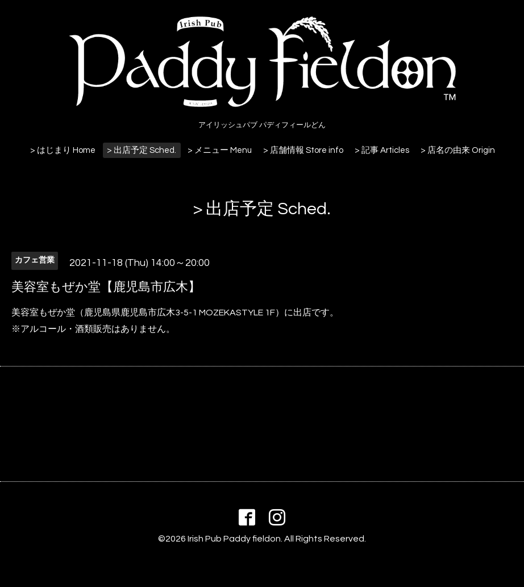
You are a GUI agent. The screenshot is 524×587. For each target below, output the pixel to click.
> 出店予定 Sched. (141, 150)
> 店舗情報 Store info (303, 150)
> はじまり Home (62, 150)
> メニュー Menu (220, 150)
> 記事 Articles (382, 150)
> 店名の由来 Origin (458, 150)
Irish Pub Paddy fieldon (234, 538)
